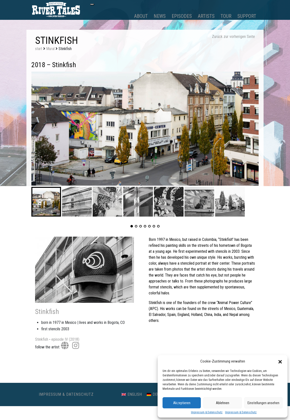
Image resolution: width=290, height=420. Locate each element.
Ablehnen (222, 403)
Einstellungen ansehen (263, 403)
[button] (280, 361)
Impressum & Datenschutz (207, 412)
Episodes (182, 16)
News (160, 16)
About (141, 16)
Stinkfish (47, 312)
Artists (206, 16)
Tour (226, 16)
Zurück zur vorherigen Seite (233, 36)
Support (246, 16)
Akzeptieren (181, 403)
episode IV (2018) (65, 339)
